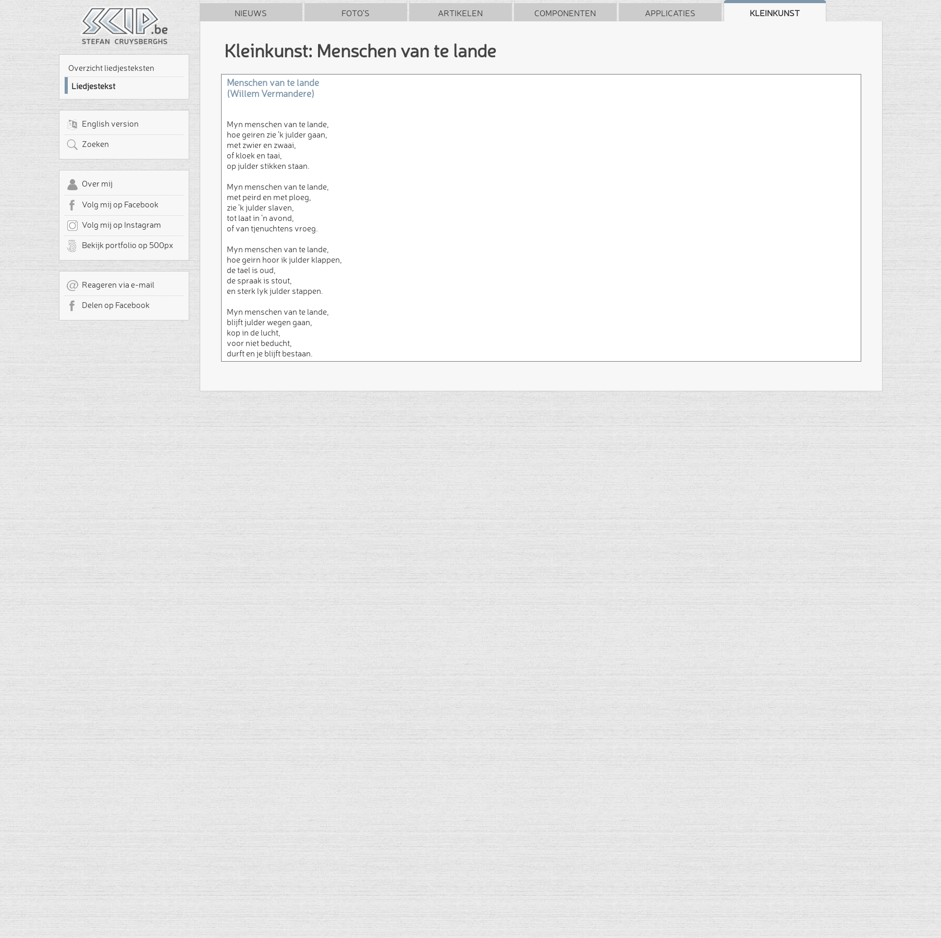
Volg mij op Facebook (112, 205)
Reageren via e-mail (110, 285)
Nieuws (251, 13)
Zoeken (87, 145)
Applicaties (670, 13)
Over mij (89, 184)
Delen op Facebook (108, 306)
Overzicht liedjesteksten (111, 68)
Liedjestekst (93, 86)
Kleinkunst (775, 13)
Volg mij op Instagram (113, 225)
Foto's (355, 13)
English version (102, 124)
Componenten (565, 13)
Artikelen (460, 13)
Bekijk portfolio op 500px (119, 246)
